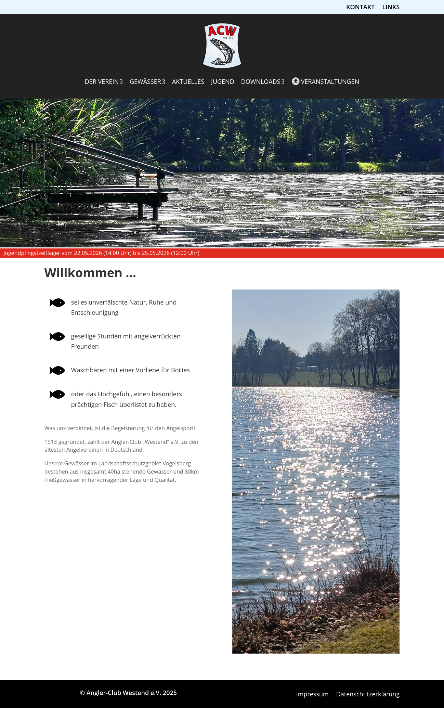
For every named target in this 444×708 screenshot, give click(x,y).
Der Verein (104, 81)
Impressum (312, 695)
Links (391, 7)
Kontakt (360, 7)
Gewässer (147, 81)
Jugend (222, 81)
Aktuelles (188, 81)
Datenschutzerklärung (368, 695)
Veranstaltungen (325, 81)
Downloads (263, 81)
